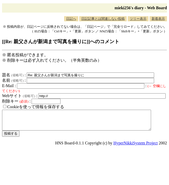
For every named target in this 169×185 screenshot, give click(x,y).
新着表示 (158, 19)
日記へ (71, 19)
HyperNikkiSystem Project (135, 147)
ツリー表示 (138, 19)
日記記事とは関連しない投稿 (103, 19)
